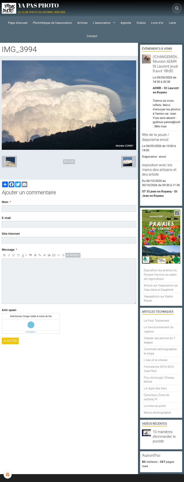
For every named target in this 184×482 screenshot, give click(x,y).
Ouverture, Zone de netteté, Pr (156, 397)
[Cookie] (8, 475)
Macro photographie (157, 412)
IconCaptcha (30, 332)
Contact (92, 36)
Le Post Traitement (156, 320)
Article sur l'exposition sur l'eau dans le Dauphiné (161, 288)
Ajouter (10, 341)
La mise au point (155, 406)
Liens (172, 23)
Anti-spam (9, 310)
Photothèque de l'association (52, 23)
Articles (82, 23)
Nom (5, 202)
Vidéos (141, 23)
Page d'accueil (17, 23)
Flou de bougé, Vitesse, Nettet (159, 380)
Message (8, 249)
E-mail (6, 218)
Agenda (126, 23)
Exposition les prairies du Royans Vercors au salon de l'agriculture (160, 274)
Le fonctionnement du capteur (159, 329)
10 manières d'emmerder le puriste (164, 436)
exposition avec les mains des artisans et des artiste (159, 169)
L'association (102, 23)
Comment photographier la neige (160, 351)
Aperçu (72, 255)
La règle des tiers (155, 388)
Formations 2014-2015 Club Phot (159, 369)
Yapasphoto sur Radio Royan (158, 298)
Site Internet (11, 233)
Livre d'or (157, 23)
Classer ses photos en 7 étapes (159, 340)
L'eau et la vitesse (155, 360)
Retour (69, 161)
